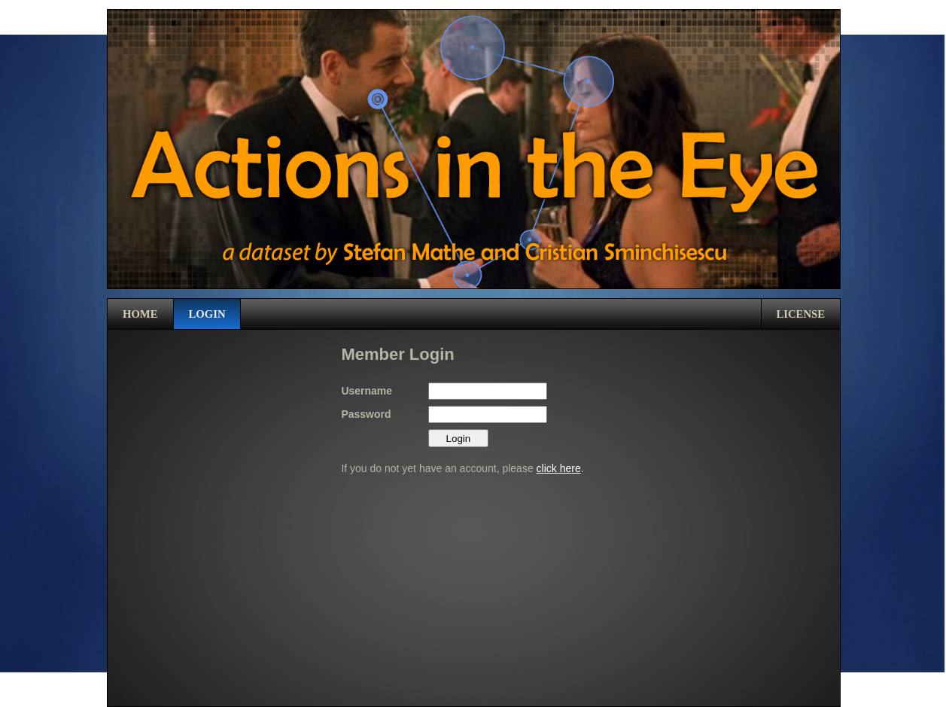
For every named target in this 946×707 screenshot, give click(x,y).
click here (559, 468)
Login (207, 314)
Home (140, 314)
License (801, 314)
